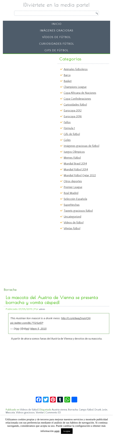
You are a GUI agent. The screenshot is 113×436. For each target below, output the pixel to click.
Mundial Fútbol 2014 (76, 169)
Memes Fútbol (72, 157)
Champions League (75, 87)
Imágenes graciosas (56, 30)
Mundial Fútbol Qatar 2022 (80, 175)
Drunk (98, 409)
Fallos (67, 122)
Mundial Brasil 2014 (75, 163)
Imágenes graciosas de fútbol (81, 146)
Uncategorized (72, 216)
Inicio (57, 24)
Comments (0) (53, 412)
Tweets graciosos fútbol (78, 210)
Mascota (10, 412)
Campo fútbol (86, 409)
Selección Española (75, 199)
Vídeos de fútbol (56, 37)
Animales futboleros (76, 69)
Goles (67, 140)
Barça (67, 75)
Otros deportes (73, 181)
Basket (68, 81)
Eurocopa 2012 (73, 110)
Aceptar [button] (66, 431)
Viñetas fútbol (72, 228)
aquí (56, 431)
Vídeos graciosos (25, 412)
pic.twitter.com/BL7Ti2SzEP (26, 322)
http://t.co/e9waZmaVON (75, 318)
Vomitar (40, 412)
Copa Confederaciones (77, 98)
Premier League (73, 187)
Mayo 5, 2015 (38, 328)
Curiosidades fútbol (56, 43)
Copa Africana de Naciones (80, 92)
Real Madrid (71, 193)
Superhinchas (72, 204)
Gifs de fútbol (56, 50)
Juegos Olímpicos (74, 151)
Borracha (73, 409)
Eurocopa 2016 (73, 116)
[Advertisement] (31, 77)
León (104, 409)
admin (42, 309)
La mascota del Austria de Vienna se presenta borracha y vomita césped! (52, 300)
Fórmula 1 (69, 128)
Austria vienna (59, 409)
